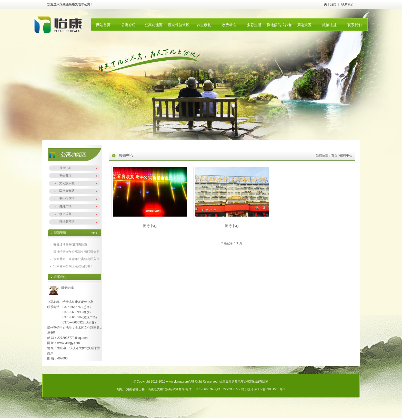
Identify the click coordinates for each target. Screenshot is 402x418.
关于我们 (330, 4)
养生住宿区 (67, 198)
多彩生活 (254, 25)
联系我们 (347, 4)
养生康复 (204, 25)
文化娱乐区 (67, 183)
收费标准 (229, 25)
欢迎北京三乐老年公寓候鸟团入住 (76, 259)
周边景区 (304, 25)
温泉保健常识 (178, 25)
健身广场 (65, 206)
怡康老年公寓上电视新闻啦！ (73, 266)
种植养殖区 (67, 222)
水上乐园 (65, 214)
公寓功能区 (154, 25)
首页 (334, 155)
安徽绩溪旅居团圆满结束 (70, 244)
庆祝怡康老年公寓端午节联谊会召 (76, 252)
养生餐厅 (65, 175)
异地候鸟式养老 (279, 25)
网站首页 (103, 25)
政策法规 (329, 25)
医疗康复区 (67, 191)
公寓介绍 (128, 25)
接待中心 (65, 168)
